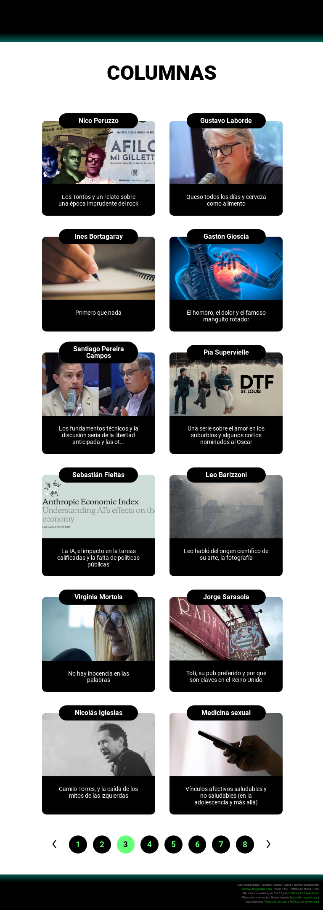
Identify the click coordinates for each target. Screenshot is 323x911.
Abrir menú (10, 11)
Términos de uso (275, 902)
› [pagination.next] (273, 843)
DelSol (293, 894)
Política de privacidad (304, 902)
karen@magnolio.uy (304, 898)
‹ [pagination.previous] (50, 843)
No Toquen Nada (161, 25)
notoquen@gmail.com (257, 890)
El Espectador (309, 894)
